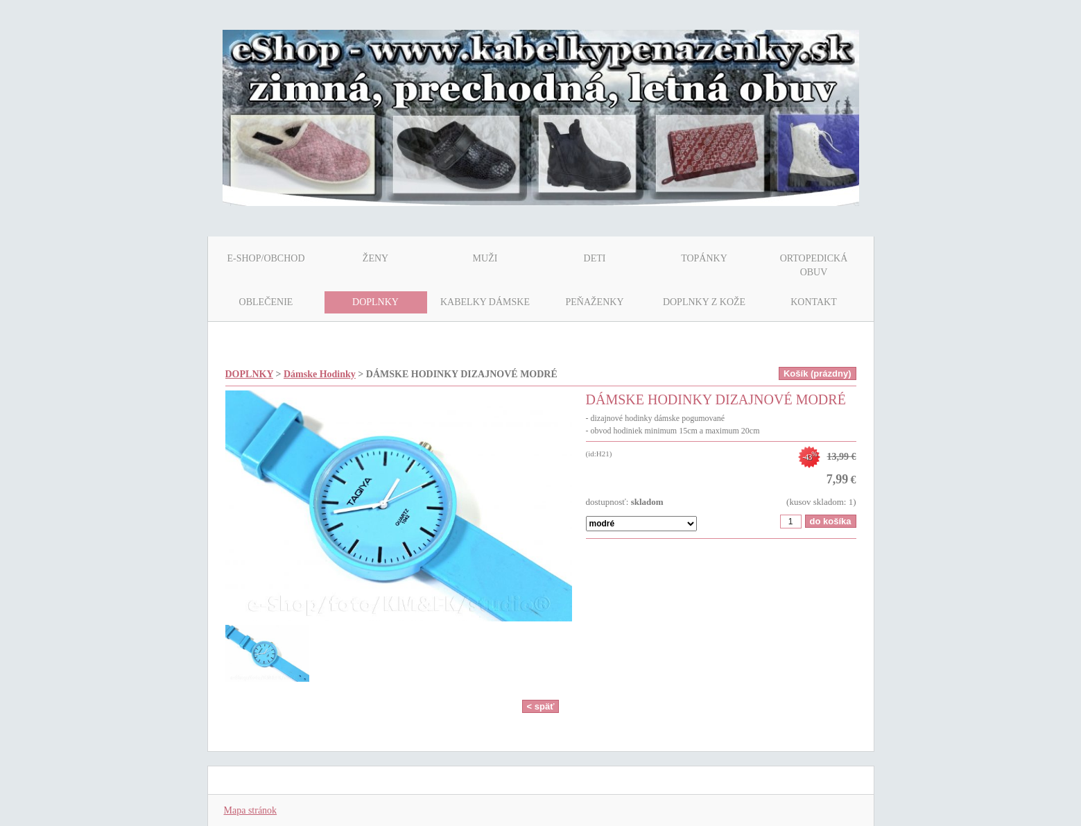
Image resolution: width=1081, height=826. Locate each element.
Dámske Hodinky (320, 374)
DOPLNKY (249, 374)
